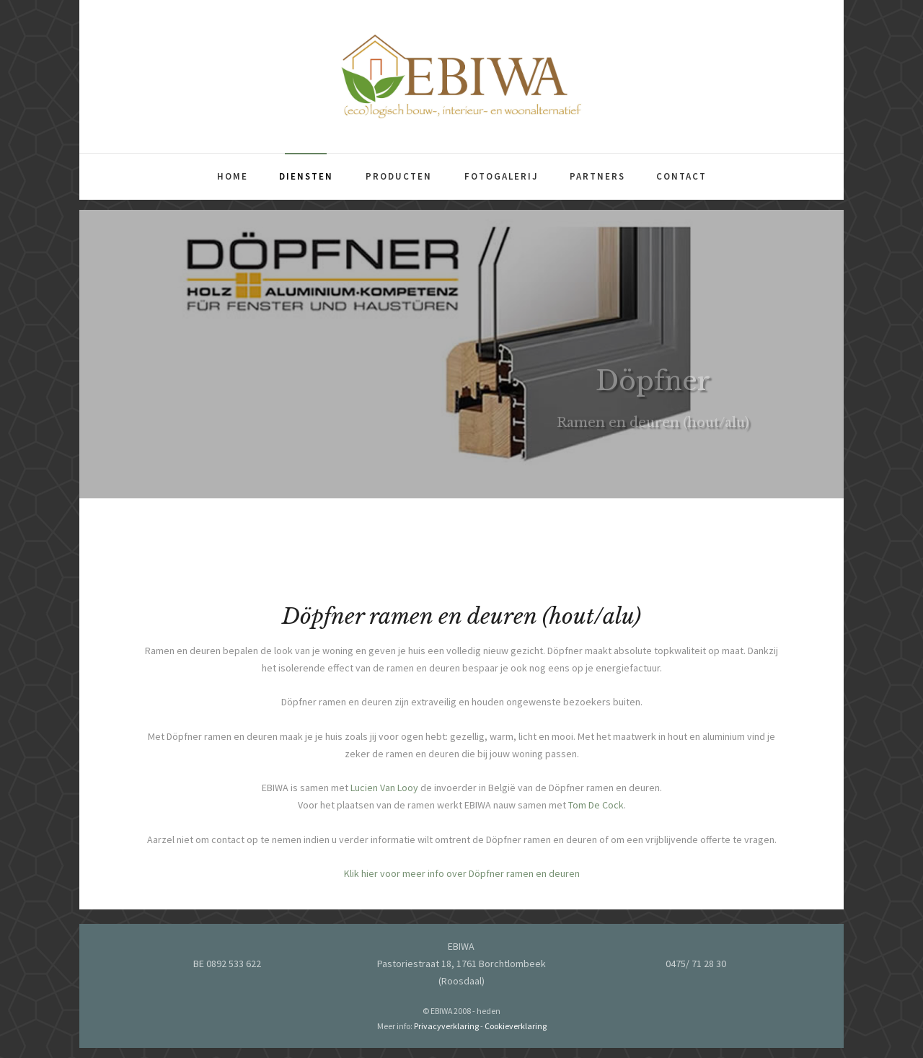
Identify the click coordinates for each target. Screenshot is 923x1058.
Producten (399, 176)
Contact (681, 176)
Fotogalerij (501, 176)
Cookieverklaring (516, 1025)
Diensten (306, 176)
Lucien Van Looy (384, 794)
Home (232, 176)
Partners (597, 176)
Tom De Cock (596, 812)
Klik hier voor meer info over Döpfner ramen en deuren (462, 880)
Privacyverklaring (446, 1025)
